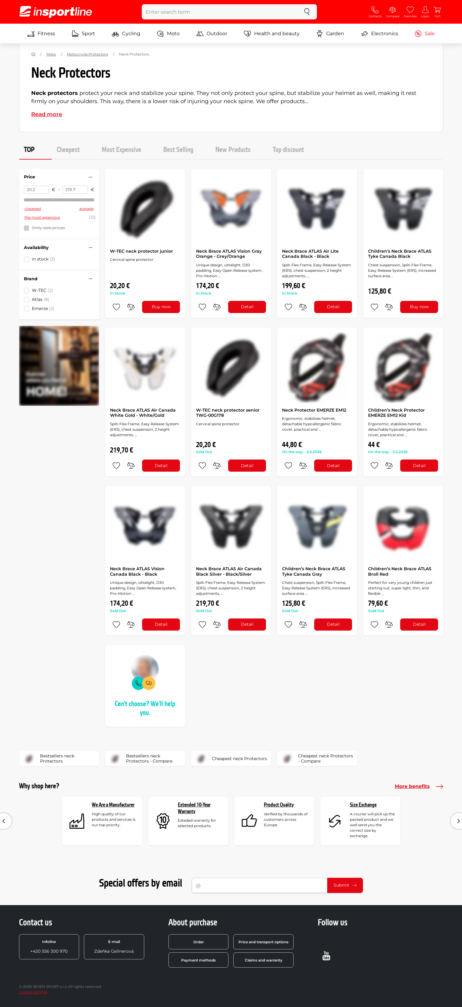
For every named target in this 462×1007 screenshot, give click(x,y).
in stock (43, 259)
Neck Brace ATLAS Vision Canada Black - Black (137, 571)
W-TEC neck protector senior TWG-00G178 (228, 412)
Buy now (161, 306)
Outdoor (211, 33)
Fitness (41, 33)
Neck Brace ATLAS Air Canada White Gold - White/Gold (143, 412)
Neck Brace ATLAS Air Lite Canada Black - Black (310, 253)
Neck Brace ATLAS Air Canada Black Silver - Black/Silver (229, 571)
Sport (83, 33)
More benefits (419, 786)
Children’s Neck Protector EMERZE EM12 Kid (396, 412)
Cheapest (68, 149)
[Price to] (75, 190)
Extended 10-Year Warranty (194, 808)
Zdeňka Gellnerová (114, 946)
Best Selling (178, 149)
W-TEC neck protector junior (141, 251)
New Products (233, 149)
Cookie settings (33, 992)
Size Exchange (363, 804)
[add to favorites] (116, 307)
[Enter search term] (219, 11)
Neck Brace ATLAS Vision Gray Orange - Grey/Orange (229, 253)
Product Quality (279, 804)
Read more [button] (46, 114)
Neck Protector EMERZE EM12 (314, 410)
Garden (330, 33)
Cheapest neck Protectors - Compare (317, 759)
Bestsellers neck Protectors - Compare (140, 759)
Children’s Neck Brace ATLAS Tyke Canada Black (399, 253)
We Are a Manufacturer (113, 804)
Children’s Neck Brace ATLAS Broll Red (399, 571)
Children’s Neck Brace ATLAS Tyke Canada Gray (313, 571)
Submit (345, 885)
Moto (168, 33)
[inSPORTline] (55, 12)
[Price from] (36, 190)
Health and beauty (272, 33)
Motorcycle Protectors (87, 54)
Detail (247, 306)
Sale (424, 33)
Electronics (379, 33)
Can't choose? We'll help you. (145, 708)
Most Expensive (121, 149)
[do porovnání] (131, 307)
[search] (307, 11)
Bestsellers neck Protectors (48, 759)
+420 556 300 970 (49, 946)
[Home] (33, 54)
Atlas (40, 299)
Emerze (43, 308)
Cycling (126, 33)
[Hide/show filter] (90, 177)
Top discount (288, 149)
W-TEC (42, 290)
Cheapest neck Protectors (231, 759)
